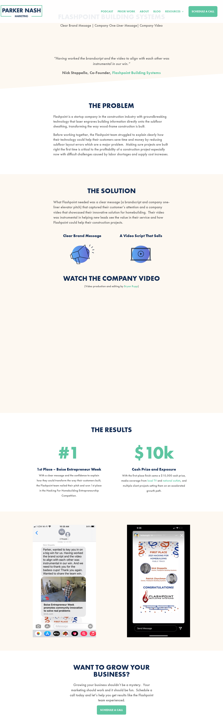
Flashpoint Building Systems (136, 72)
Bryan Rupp (131, 286)
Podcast (107, 11)
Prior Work (126, 11)
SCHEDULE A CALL (111, 710)
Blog (157, 11)
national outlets (171, 480)
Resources (172, 11)
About (144, 11)
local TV (152, 480)
